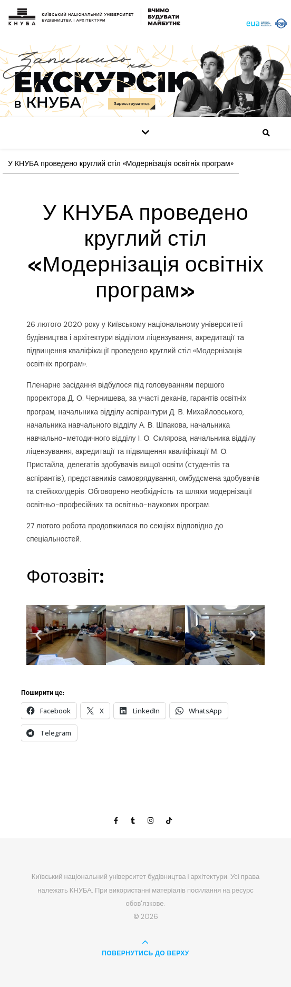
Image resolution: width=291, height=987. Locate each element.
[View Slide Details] (145, 81)
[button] (38, 635)
